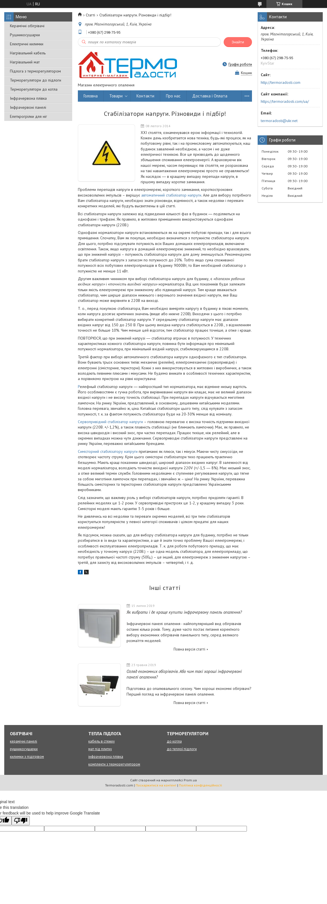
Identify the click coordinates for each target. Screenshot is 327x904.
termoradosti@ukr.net (279, 120)
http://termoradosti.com (280, 82)
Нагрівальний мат (25, 62)
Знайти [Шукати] (238, 42)
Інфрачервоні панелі (28, 107)
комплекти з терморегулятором (114, 764)
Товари (116, 96)
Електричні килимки (26, 43)
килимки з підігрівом (27, 756)
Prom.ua (190, 780)
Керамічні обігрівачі (27, 25)
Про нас (173, 96)
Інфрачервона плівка (28, 98)
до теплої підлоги (182, 749)
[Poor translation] (21, 820)
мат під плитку (100, 749)
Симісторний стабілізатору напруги (108, 451)
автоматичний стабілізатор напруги (171, 195)
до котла (174, 741)
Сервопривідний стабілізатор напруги (111, 421)
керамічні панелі (23, 741)
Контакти (145, 96)
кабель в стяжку (101, 741)
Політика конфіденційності (200, 785)
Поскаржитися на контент (156, 785)
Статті (90, 15)
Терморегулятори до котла (33, 89)
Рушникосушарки (25, 34)
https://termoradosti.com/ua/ (285, 101)
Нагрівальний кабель (28, 53)
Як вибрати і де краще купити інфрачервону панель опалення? (184, 612)
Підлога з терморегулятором (35, 71)
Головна (91, 96)
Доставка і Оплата (209, 96)
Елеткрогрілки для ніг (28, 116)
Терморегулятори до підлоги (35, 80)
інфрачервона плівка (105, 756)
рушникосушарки (24, 749)
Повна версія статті (189, 649)
